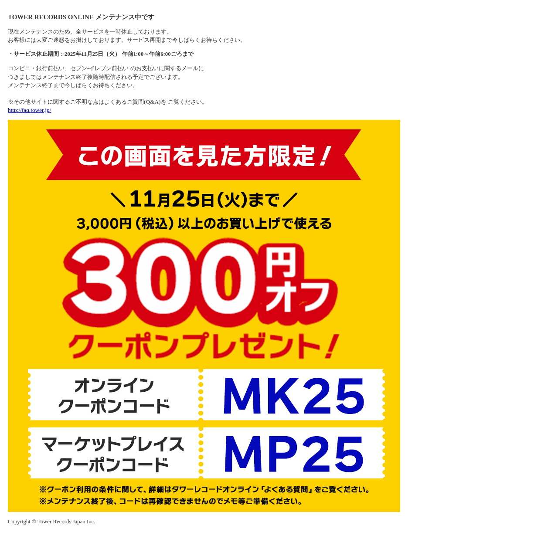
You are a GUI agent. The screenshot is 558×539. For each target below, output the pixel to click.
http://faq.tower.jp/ (29, 110)
